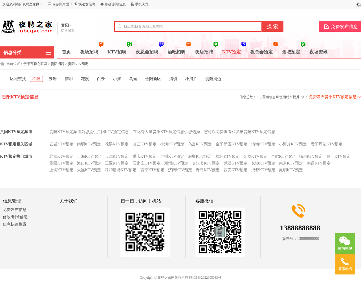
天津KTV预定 (117, 156)
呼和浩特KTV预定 (121, 170)
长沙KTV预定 (263, 163)
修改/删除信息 (115, 4)
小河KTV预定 (172, 144)
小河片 (191, 79)
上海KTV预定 (89, 156)
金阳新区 (153, 79)
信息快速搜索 (15, 224)
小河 (117, 79)
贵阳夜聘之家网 (35, 64)
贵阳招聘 (57, 64)
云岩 (53, 79)
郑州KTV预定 (176, 163)
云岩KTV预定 (61, 144)
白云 (101, 79)
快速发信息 (86, 4)
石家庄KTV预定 (146, 163)
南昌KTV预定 (319, 163)
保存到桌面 (60, 4)
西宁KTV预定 (152, 170)
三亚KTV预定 (117, 163)
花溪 (85, 79)
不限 (36, 79)
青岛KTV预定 (208, 170)
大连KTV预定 (89, 170)
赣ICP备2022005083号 (205, 278)
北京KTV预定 (61, 156)
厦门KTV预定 (339, 156)
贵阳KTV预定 (78, 64)
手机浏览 (142, 4)
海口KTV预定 (89, 163)
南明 (69, 79)
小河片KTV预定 (293, 144)
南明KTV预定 (89, 144)
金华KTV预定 (255, 156)
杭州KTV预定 (228, 156)
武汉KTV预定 (236, 163)
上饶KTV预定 (61, 170)
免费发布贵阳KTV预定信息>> (335, 97)
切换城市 (67, 31)
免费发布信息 (15, 210)
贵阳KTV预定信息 (20, 96)
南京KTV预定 (291, 163)
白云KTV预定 (145, 144)
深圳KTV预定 (200, 156)
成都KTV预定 (263, 170)
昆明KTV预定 (291, 170)
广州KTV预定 (172, 156)
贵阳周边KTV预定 (327, 144)
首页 (66, 51)
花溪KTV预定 (117, 144)
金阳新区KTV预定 (232, 144)
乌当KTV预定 (200, 144)
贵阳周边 (213, 79)
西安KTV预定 (236, 170)
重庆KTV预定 (145, 156)
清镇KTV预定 (263, 144)
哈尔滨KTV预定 (206, 163)
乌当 (133, 79)
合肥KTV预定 (283, 156)
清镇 (173, 79)
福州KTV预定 (311, 156)
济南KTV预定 (180, 170)
